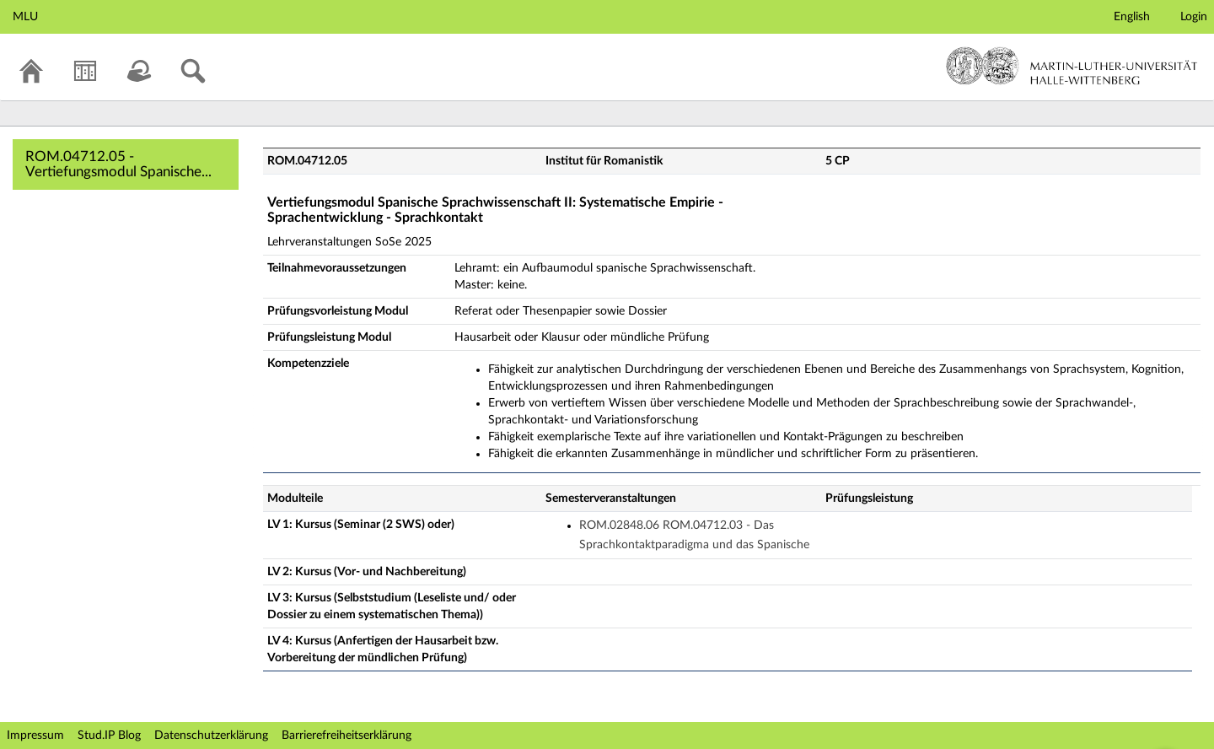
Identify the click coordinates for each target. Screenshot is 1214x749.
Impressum (35, 735)
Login (1193, 17)
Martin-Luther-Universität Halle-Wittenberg (1072, 65)
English (1132, 17)
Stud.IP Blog (109, 735)
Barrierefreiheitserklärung (346, 735)
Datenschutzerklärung (211, 735)
